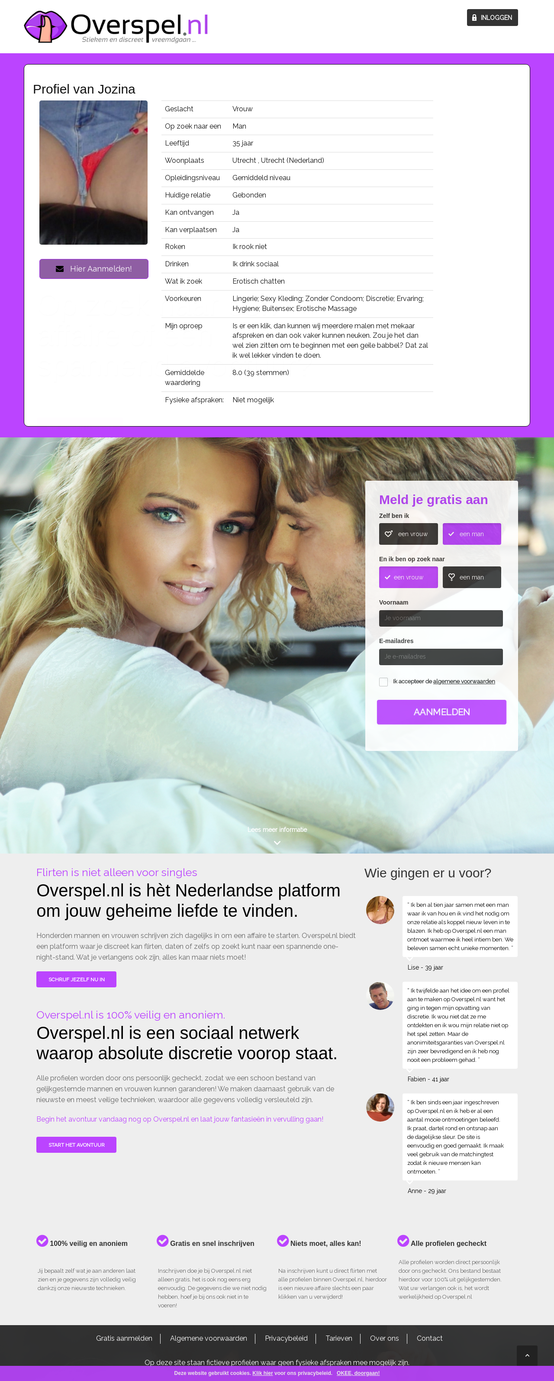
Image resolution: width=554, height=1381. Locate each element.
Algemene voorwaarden (208, 1338)
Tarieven (338, 1338)
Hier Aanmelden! (94, 268)
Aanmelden (441, 711)
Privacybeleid (286, 1338)
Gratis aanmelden (124, 1338)
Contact (430, 1338)
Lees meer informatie (277, 830)
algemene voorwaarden (464, 681)
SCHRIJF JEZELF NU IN (76, 980)
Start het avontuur (76, 1145)
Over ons (384, 1338)
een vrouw (413, 533)
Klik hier (262, 1373)
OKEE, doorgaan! (358, 1373)
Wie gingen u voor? (80, 611)
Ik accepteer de (444, 681)
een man (472, 533)
